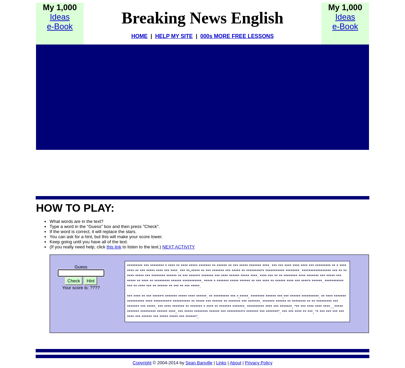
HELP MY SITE (174, 36)
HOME (139, 36)
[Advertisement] (202, 95)
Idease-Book (60, 21)
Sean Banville (199, 362)
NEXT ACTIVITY (178, 246)
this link (114, 246)
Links (221, 362)
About (235, 362)
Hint (90, 280)
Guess (81, 266)
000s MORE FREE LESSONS (237, 36)
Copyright (142, 362)
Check (74, 280)
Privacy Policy (258, 362)
